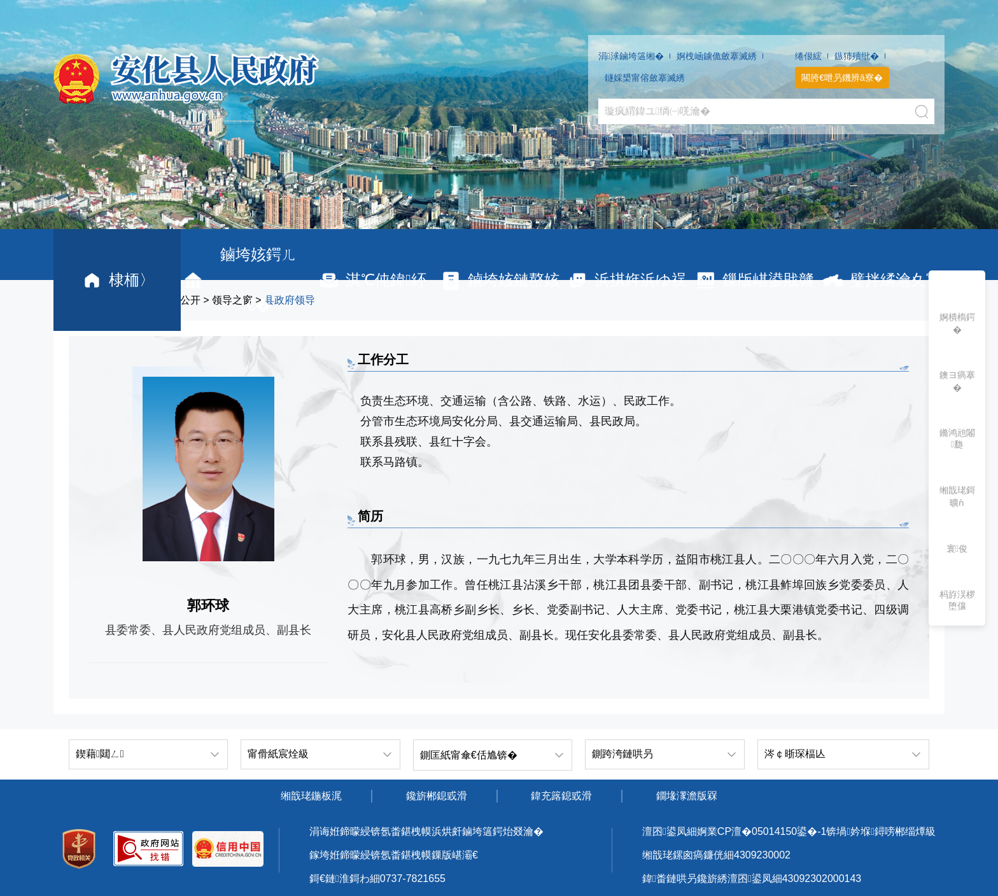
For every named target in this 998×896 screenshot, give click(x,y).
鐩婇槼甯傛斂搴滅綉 (645, 78)
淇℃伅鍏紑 (371, 280)
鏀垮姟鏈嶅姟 (499, 280)
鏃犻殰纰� (856, 56)
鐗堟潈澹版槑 (686, 795)
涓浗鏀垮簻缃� (631, 56)
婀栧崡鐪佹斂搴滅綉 (717, 56)
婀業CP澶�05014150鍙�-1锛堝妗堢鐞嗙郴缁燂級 (816, 831)
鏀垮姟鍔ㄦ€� (239, 280)
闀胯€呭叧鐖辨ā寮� (842, 78)
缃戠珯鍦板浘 (311, 795)
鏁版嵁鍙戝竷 (754, 280)
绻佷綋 (808, 56)
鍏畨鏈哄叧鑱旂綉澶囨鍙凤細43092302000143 (751, 878)
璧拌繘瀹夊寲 (881, 280)
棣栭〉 (117, 280)
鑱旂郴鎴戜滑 (436, 795)
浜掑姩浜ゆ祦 (626, 280)
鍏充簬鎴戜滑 (561, 795)
